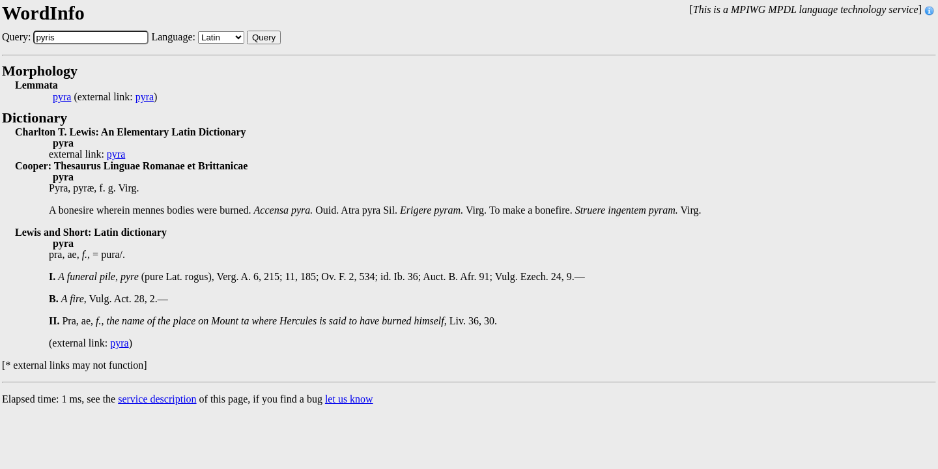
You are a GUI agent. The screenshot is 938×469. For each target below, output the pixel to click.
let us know (349, 399)
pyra (62, 97)
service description (157, 399)
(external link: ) (105, 97)
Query (264, 37)
